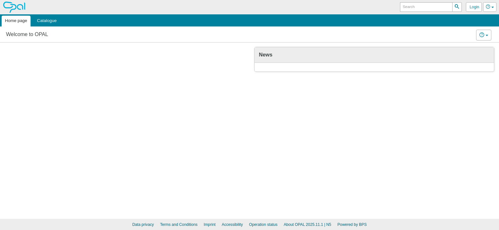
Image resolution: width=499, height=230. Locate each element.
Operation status (263, 224)
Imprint (209, 224)
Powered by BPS (352, 224)
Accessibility (232, 224)
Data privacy (143, 224)
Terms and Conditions (179, 224)
